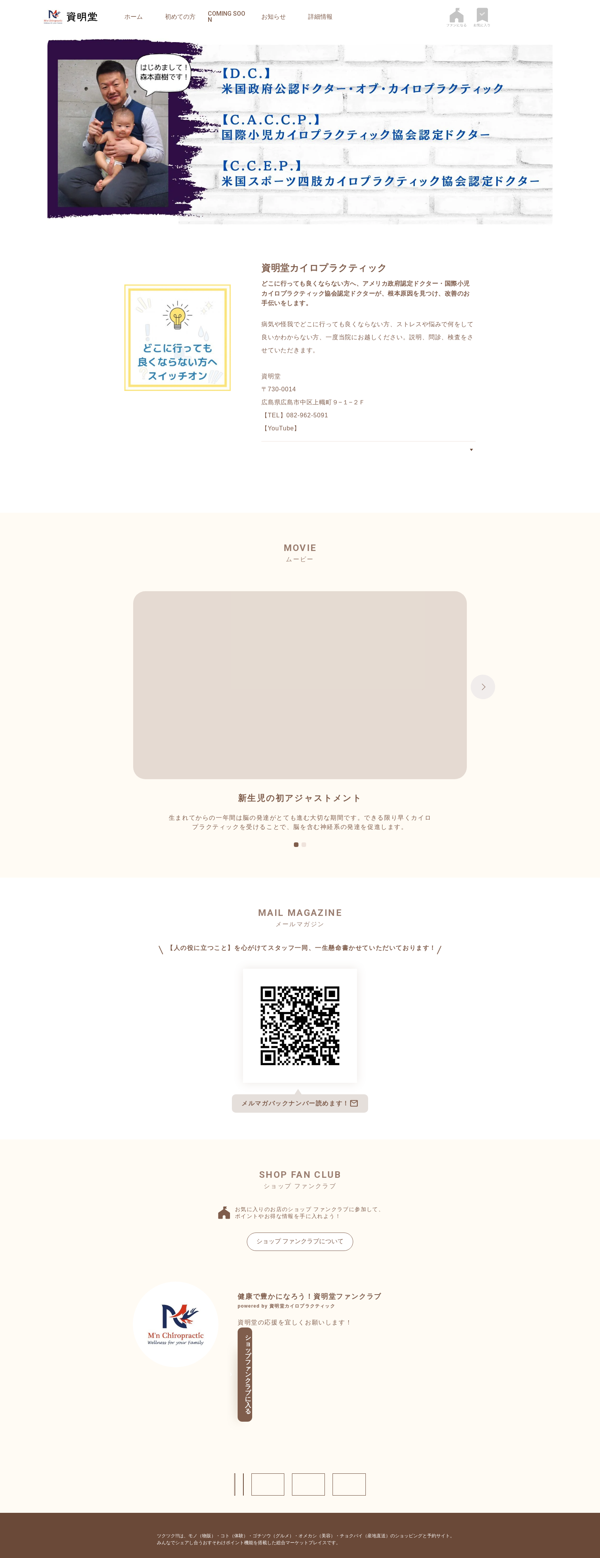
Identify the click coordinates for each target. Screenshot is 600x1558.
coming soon (226, 17)
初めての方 (180, 17)
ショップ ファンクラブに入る (297, 1369)
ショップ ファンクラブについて (300, 1254)
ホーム (133, 17)
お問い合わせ (227, 1443)
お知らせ (273, 17)
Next (483, 700)
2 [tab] (304, 858)
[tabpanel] (300, 724)
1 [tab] (296, 858)
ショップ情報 (155, 1443)
